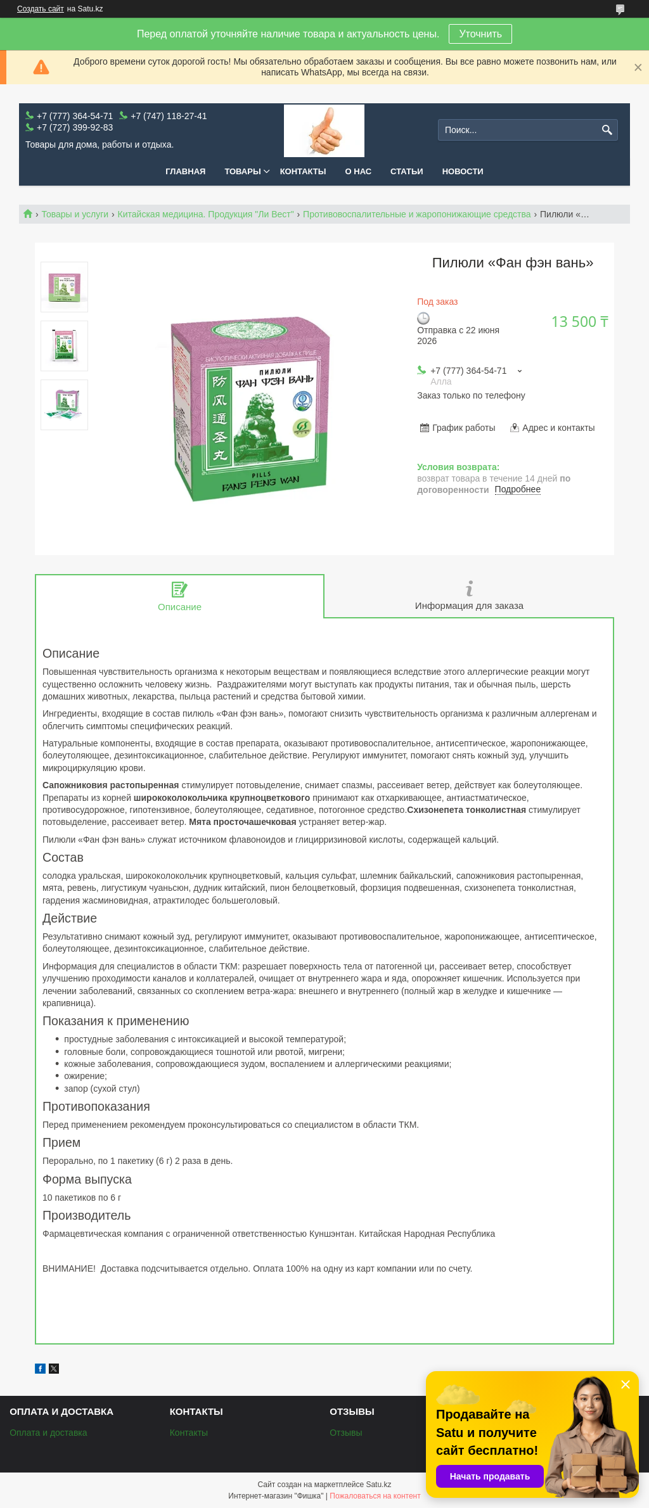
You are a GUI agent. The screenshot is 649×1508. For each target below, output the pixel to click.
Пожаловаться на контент (375, 1496)
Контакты (303, 171)
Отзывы (346, 1433)
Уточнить (480, 34)
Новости (463, 171)
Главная (185, 171)
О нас (358, 171)
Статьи (406, 171)
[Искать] (607, 130)
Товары (242, 171)
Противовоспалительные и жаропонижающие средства (417, 214)
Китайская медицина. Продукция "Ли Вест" (206, 214)
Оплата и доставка (48, 1433)
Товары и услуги (74, 214)
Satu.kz (378, 1484)
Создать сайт (40, 8)
